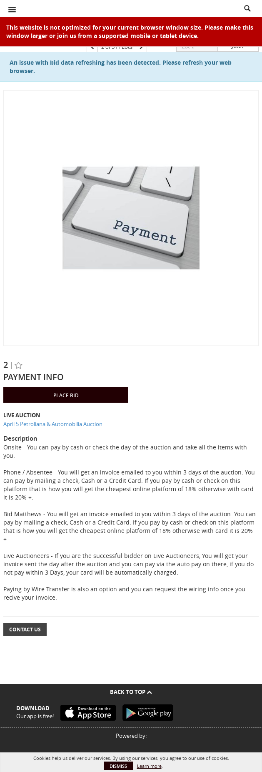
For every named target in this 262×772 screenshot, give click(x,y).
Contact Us (25, 629)
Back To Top (131, 692)
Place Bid (66, 395)
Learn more (149, 766)
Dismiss (118, 766)
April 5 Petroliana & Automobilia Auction (52, 424)
